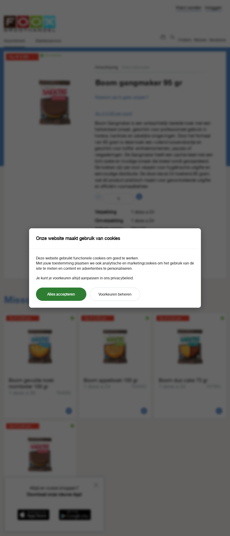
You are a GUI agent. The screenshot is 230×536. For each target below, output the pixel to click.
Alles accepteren (61, 294)
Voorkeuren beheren (115, 294)
